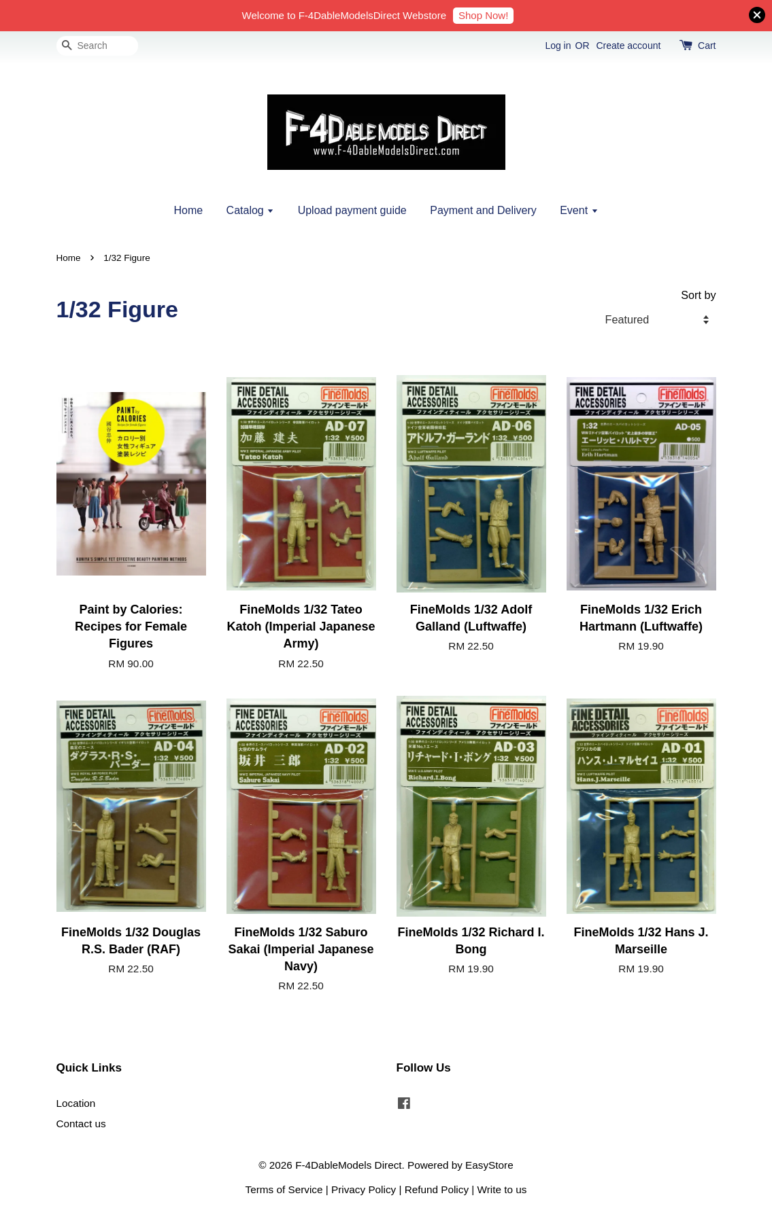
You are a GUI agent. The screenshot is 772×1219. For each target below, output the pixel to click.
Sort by (698, 295)
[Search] (97, 46)
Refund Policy (437, 1189)
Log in (558, 45)
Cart (707, 45)
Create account (628, 45)
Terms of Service (284, 1189)
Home (188, 210)
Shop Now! (483, 15)
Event (579, 210)
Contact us (81, 1123)
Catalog (250, 210)
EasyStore (489, 1165)
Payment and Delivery (483, 210)
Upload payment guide (352, 210)
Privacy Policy (363, 1189)
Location (76, 1103)
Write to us (502, 1189)
